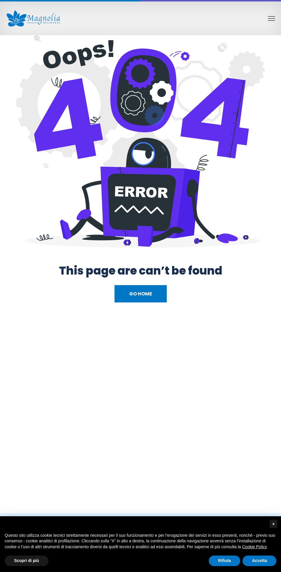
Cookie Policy (254, 546)
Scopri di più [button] (26, 560)
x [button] (273, 523)
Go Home (140, 293)
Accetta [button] (259, 560)
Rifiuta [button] (224, 560)
